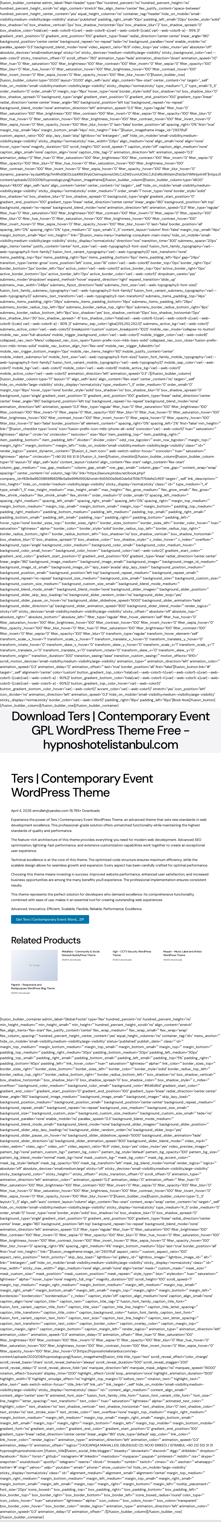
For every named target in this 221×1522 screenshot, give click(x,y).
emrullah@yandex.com (50, 810)
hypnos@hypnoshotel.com (21, 1451)
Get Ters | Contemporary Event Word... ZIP (50, 919)
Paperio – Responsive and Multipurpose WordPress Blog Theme (33, 986)
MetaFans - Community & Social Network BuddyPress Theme (80, 953)
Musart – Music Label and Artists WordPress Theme (182, 953)
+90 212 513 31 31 (199, 1445)
